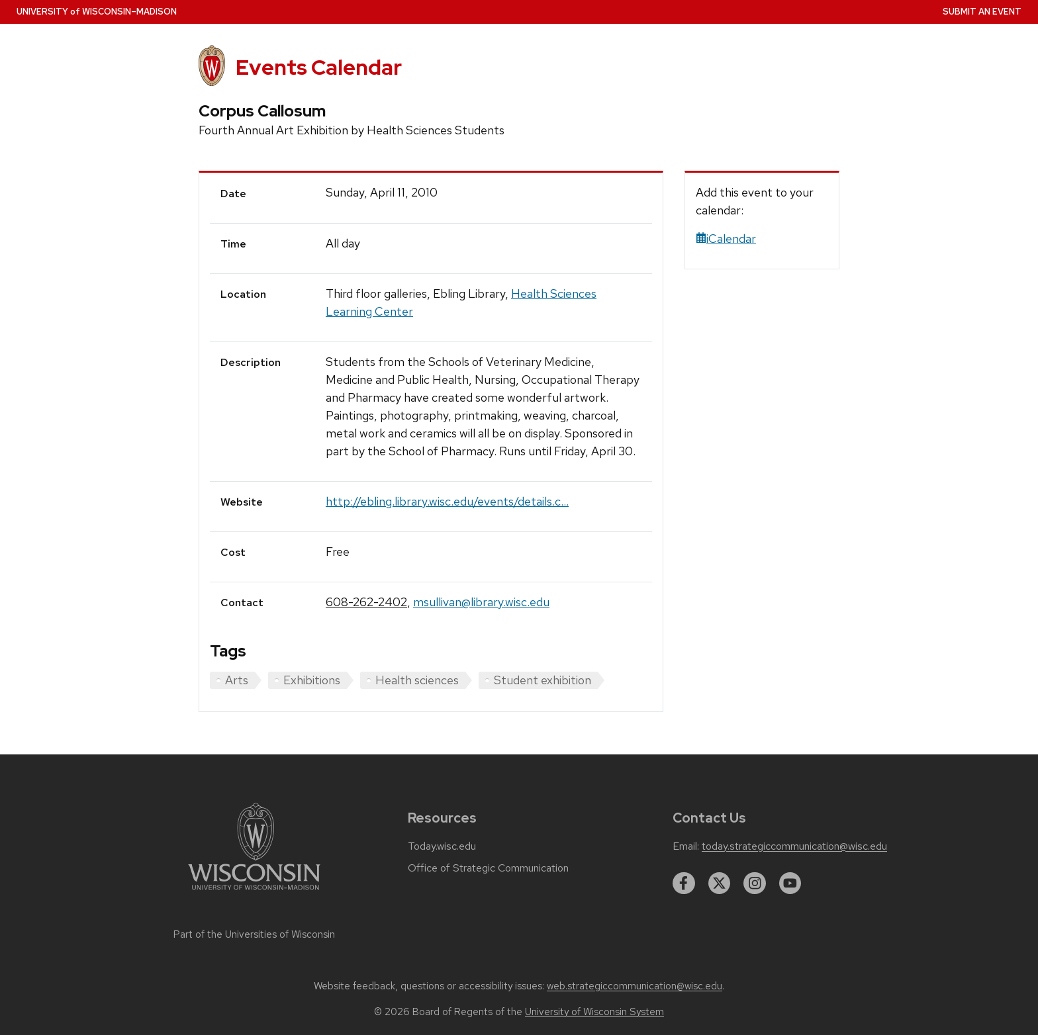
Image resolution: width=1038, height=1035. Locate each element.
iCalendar (726, 238)
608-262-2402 (366, 601)
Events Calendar (319, 67)
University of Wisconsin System (594, 1011)
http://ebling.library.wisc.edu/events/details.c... (447, 501)
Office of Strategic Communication (488, 868)
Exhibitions (311, 680)
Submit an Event (982, 11)
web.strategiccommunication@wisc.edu (634, 986)
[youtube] (790, 883)
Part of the (254, 934)
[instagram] (754, 883)
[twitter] (719, 883)
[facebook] (684, 883)
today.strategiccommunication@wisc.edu (794, 846)
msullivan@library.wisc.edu (481, 601)
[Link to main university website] (254, 892)
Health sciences (417, 680)
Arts (236, 680)
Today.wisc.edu (442, 846)
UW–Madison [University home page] (97, 11)
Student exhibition (542, 680)
